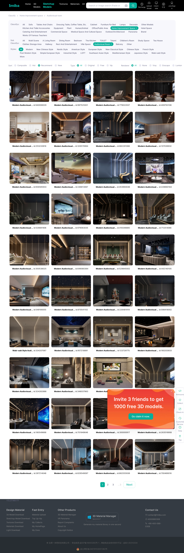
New (60, 65)
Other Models (147, 24)
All (83, 4)
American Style (78, 49)
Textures (63, 4)
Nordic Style (62, 49)
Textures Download (14, 522)
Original (91, 65)
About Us (62, 526)
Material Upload (39, 514)
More (22, 56)
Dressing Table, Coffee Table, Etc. (71, 24)
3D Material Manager (67, 514)
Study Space (143, 40)
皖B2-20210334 (130, 543)
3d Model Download (15, 514)
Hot (33, 65)
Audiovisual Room (103, 44)
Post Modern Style (28, 53)
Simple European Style (50, 53)
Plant (69, 28)
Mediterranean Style (121, 53)
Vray (155, 65)
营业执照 (76, 543)
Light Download (13, 530)
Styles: (14, 49)
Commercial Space (59, 32)
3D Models (36, 5)
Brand (143, 32)
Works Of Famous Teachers (35, 35)
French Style (148, 49)
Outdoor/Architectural (115, 32)
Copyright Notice (65, 530)
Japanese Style (141, 53)
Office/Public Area (100, 28)
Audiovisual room (54, 15)
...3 (119, 484)
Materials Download (15, 526)
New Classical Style (114, 49)
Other (129, 44)
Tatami (113, 40)
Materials (75, 4)
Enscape (166, 65)
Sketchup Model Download (18, 518)
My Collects (37, 522)
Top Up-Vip (37, 518)
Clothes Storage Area (32, 44)
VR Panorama (64, 518)
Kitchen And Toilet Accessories (36, 28)
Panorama (133, 32)
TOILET (103, 40)
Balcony (119, 44)
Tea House (158, 40)
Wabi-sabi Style (158, 53)
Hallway (48, 44)
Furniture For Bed (108, 24)
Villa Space (86, 44)
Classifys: (15, 24)
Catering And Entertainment (35, 32)
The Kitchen (91, 40)
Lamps (123, 24)
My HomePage (38, 526)
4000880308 (152, 519)
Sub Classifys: (15, 41)
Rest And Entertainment (66, 44)
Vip (111, 65)
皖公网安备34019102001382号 (93, 549)
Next (129, 484)
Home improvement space (31, 15)
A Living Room (49, 40)
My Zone (36, 530)
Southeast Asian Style (99, 53)
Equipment (58, 28)
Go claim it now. (141, 416)
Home (28, 4)
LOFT (82, 53)
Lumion (179, 65)
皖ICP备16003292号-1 (89, 543)
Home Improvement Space (124, 28)
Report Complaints (66, 522)
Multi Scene (34, 40)
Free (102, 65)
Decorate (134, 24)
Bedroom (78, 40)
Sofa (31, 24)
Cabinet (93, 24)
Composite (22, 65)
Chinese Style (133, 49)
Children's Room (127, 40)
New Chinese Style (45, 49)
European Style (95, 49)
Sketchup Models (48, 5)
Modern (29, 49)
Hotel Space (146, 28)
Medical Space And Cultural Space (86, 32)
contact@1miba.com (155, 515)
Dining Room (64, 40)
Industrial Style (70, 53)
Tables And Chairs (44, 24)
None (144, 65)
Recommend (46, 65)
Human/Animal (81, 28)
